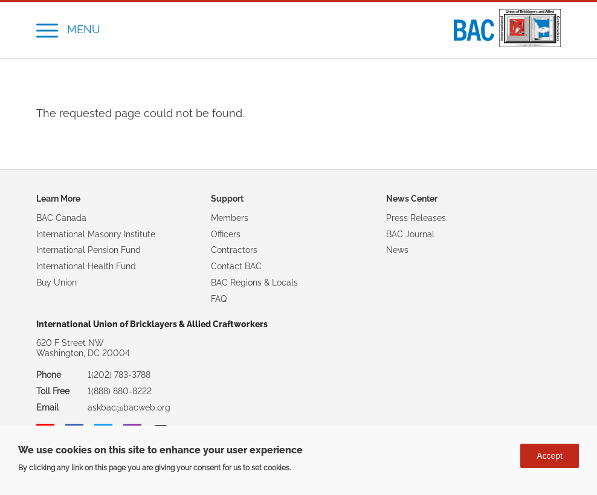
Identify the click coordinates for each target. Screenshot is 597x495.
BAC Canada (61, 218)
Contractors (234, 250)
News (397, 250)
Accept (550, 460)
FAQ (219, 299)
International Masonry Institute (95, 234)
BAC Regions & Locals (254, 282)
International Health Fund (86, 266)
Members (229, 218)
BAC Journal (410, 234)
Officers (225, 234)
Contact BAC (236, 266)
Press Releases (416, 218)
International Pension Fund (88, 250)
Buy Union (56, 282)
